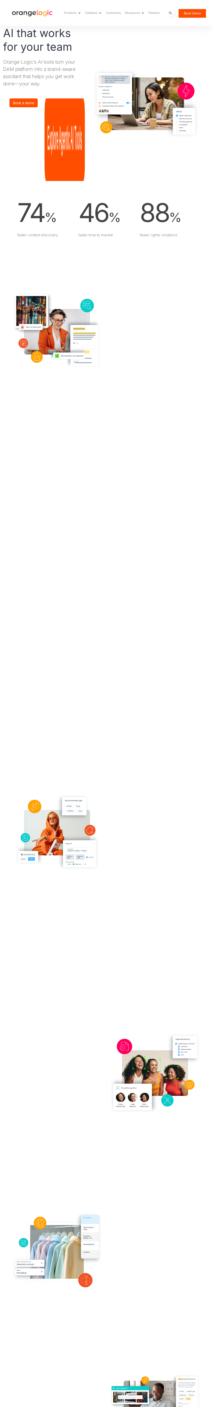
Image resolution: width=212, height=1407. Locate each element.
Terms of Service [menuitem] (133, 1327)
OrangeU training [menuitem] (81, 1356)
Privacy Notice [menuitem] (131, 1335)
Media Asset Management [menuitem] (33, 1320)
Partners (154, 13)
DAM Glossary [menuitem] (79, 1335)
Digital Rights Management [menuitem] (34, 1342)
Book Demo (192, 13)
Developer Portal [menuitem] (81, 1349)
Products (72, 13)
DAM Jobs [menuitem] (76, 1342)
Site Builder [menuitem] (22, 1335)
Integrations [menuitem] (23, 1349)
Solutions (93, 13)
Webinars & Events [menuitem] (82, 1378)
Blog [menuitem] (71, 1313)
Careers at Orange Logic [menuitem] (86, 1320)
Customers (113, 13)
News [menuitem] (72, 1364)
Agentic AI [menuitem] (22, 1356)
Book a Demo (188, 1286)
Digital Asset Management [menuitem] (33, 1313)
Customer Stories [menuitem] (81, 1327)
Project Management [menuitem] (30, 1327)
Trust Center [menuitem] (77, 1371)
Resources (134, 13)
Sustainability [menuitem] (129, 1320)
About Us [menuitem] (127, 1313)
